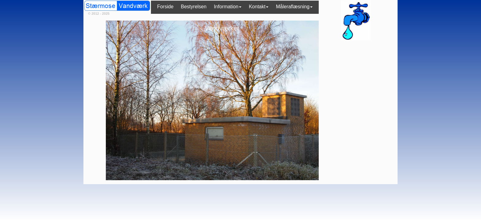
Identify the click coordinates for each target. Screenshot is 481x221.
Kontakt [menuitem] (258, 6)
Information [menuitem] (227, 6)
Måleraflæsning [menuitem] (294, 6)
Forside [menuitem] (165, 6)
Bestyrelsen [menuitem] (194, 6)
